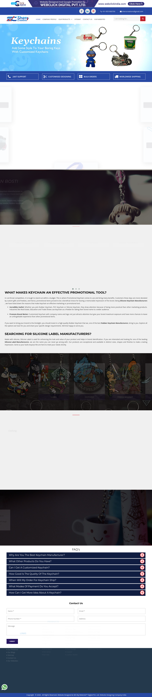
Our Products (65, 19)
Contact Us (87, 19)
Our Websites (99, 19)
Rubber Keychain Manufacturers (114, 323)
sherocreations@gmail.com (131, 11)
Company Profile (49, 19)
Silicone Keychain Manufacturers (133, 301)
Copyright (30, 695)
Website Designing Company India (113, 695)
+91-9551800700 (108, 11)
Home (38, 19)
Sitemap (77, 19)
